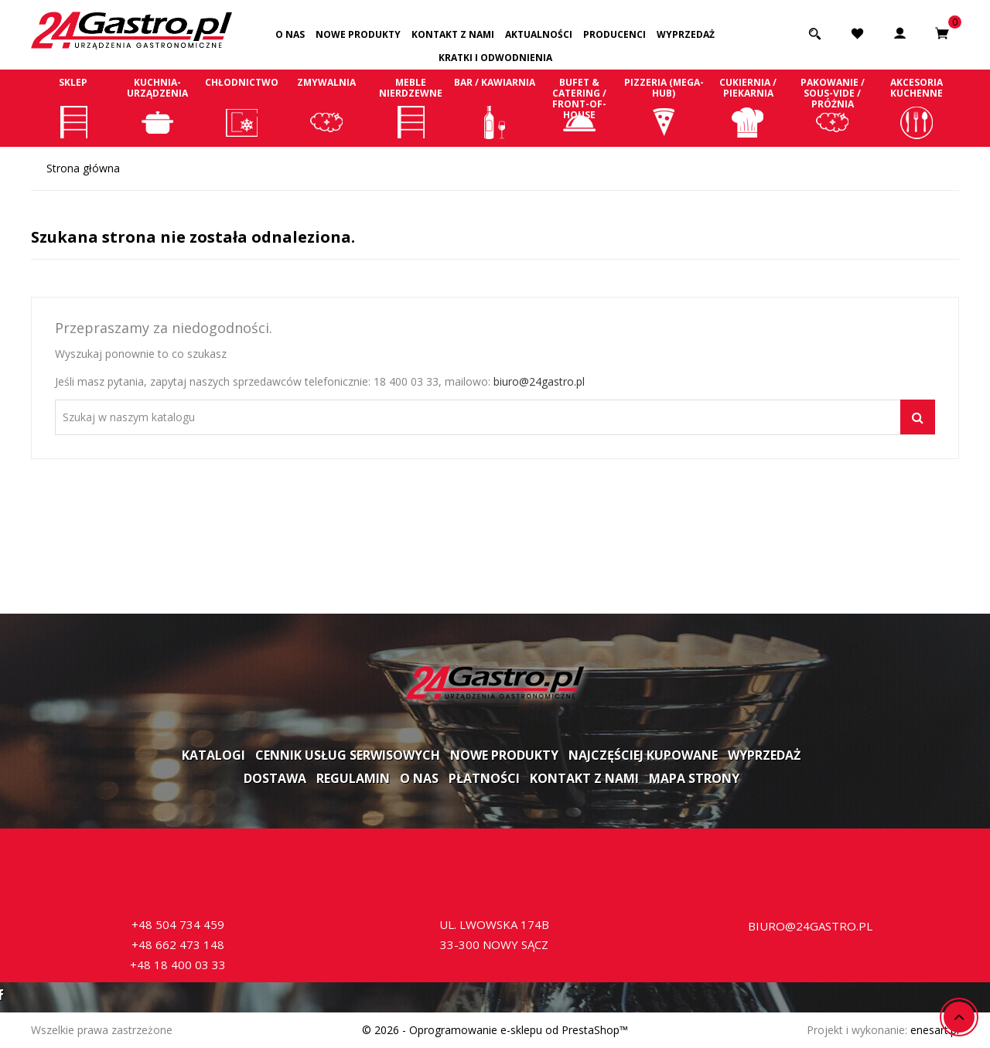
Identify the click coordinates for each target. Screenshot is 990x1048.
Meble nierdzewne (410, 107)
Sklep (73, 107)
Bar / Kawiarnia (494, 107)
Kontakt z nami (452, 34)
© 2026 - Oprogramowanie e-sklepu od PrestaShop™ (495, 1029)
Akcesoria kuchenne (917, 107)
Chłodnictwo (242, 107)
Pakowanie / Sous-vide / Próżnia (832, 107)
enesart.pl (934, 1029)
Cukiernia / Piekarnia (748, 107)
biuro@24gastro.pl (539, 381)
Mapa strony (694, 778)
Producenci (614, 34)
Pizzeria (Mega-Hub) (664, 107)
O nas (290, 34)
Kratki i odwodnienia (495, 57)
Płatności (484, 778)
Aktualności (538, 34)
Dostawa (275, 778)
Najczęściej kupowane (643, 755)
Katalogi (213, 755)
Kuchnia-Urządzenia (157, 107)
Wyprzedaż (686, 34)
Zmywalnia (326, 107)
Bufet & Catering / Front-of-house (579, 107)
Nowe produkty (358, 34)
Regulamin (353, 778)
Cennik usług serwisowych (347, 755)
